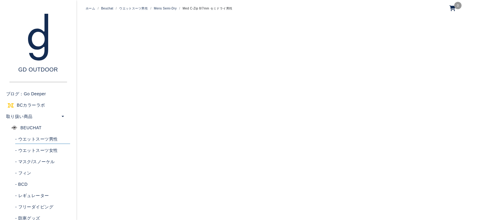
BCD (21, 184)
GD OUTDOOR (38, 70)
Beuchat (107, 8)
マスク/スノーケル (35, 161)
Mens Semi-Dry (165, 8)
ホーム (90, 8)
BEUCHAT (30, 127)
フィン (23, 172)
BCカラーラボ (31, 105)
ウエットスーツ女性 (36, 150)
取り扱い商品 (19, 116)
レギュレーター (32, 195)
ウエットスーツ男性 (36, 139)
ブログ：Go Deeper (26, 93)
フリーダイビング (34, 206)
